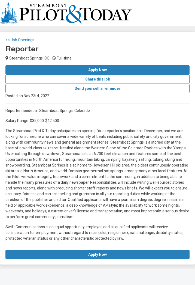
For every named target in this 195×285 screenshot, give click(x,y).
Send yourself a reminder (97, 88)
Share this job (97, 79)
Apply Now (97, 70)
